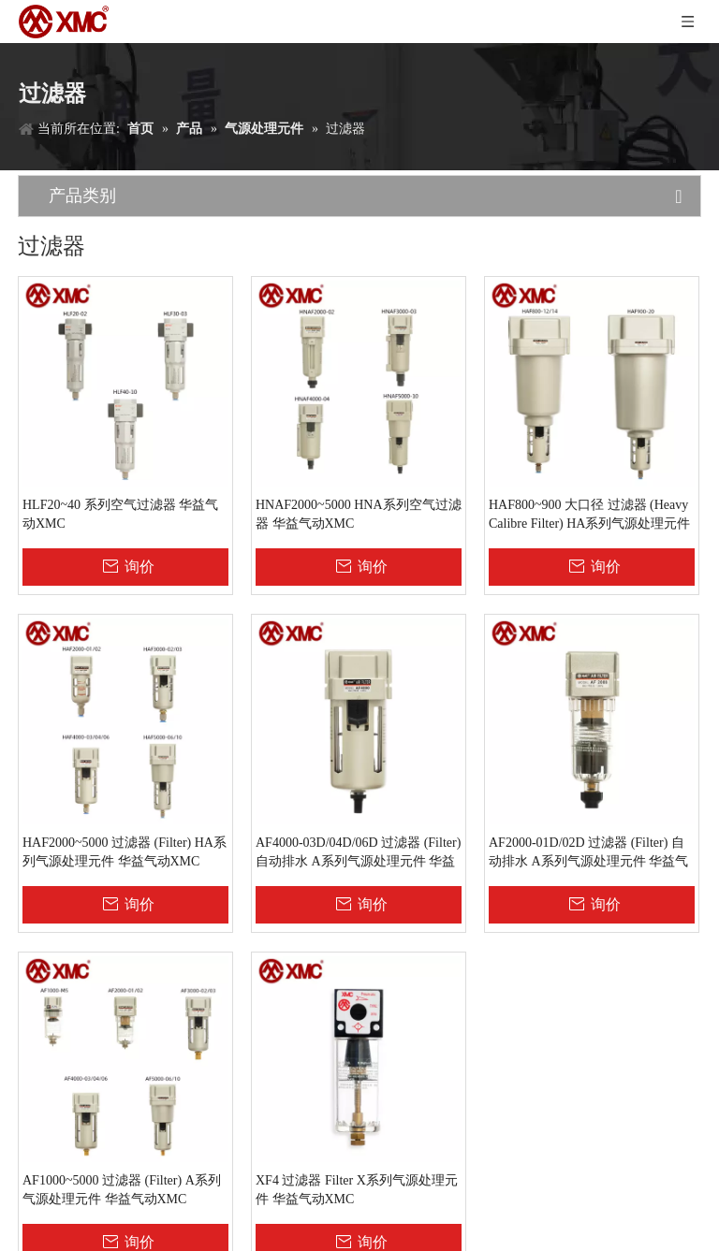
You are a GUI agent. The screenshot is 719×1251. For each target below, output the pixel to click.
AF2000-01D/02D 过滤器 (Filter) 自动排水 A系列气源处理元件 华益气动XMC (588, 853)
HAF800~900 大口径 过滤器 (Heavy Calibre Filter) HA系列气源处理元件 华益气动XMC (589, 515)
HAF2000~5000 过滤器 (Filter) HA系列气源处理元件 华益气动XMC (124, 852)
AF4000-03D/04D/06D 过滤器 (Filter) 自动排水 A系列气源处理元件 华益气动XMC (358, 853)
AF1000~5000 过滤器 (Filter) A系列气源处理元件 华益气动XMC (121, 1189)
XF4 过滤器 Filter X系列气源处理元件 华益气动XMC (357, 1189)
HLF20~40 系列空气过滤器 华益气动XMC (120, 514)
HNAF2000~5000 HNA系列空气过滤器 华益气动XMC (359, 514)
